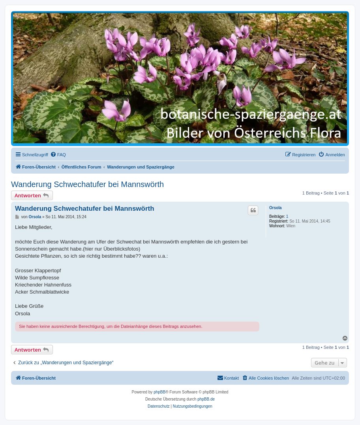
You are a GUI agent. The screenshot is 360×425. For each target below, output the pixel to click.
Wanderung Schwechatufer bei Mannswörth (87, 184)
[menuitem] (58, 154)
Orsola (275, 208)
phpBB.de (206, 399)
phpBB (159, 392)
